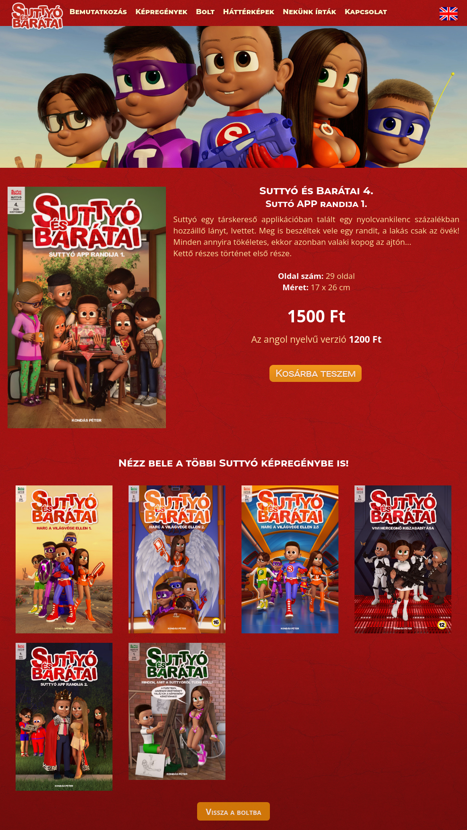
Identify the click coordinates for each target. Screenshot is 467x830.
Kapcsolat (366, 11)
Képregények (161, 11)
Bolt (205, 11)
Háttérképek (248, 11)
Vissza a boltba (233, 811)
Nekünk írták (309, 11)
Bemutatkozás (98, 11)
